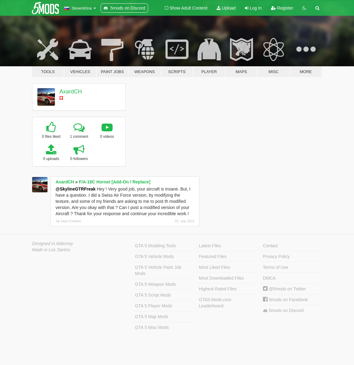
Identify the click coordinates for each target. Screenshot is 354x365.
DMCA (269, 278)
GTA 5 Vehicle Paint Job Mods (158, 270)
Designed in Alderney (52, 243)
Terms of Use (275, 267)
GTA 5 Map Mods (151, 316)
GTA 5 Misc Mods (152, 327)
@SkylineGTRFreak (76, 189)
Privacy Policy (276, 256)
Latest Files (210, 245)
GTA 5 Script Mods (153, 295)
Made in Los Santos (51, 249)
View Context (68, 221)
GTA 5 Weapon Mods (155, 284)
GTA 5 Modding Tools (155, 245)
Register (282, 8)
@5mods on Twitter (284, 289)
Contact (270, 245)
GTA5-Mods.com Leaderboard (215, 302)
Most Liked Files (214, 267)
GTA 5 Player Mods (153, 305)
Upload (226, 8)
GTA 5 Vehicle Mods (154, 256)
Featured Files (213, 256)
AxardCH (71, 91)
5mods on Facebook (285, 299)
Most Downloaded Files (221, 278)
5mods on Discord (283, 310)
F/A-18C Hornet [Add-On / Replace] (114, 181)
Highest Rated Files (218, 288)
